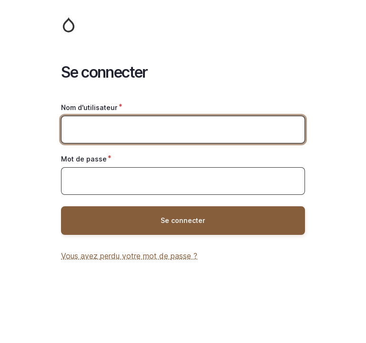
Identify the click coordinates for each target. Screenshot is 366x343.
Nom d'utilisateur (89, 107)
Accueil (183, 24)
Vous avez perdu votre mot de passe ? (129, 256)
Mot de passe (84, 159)
